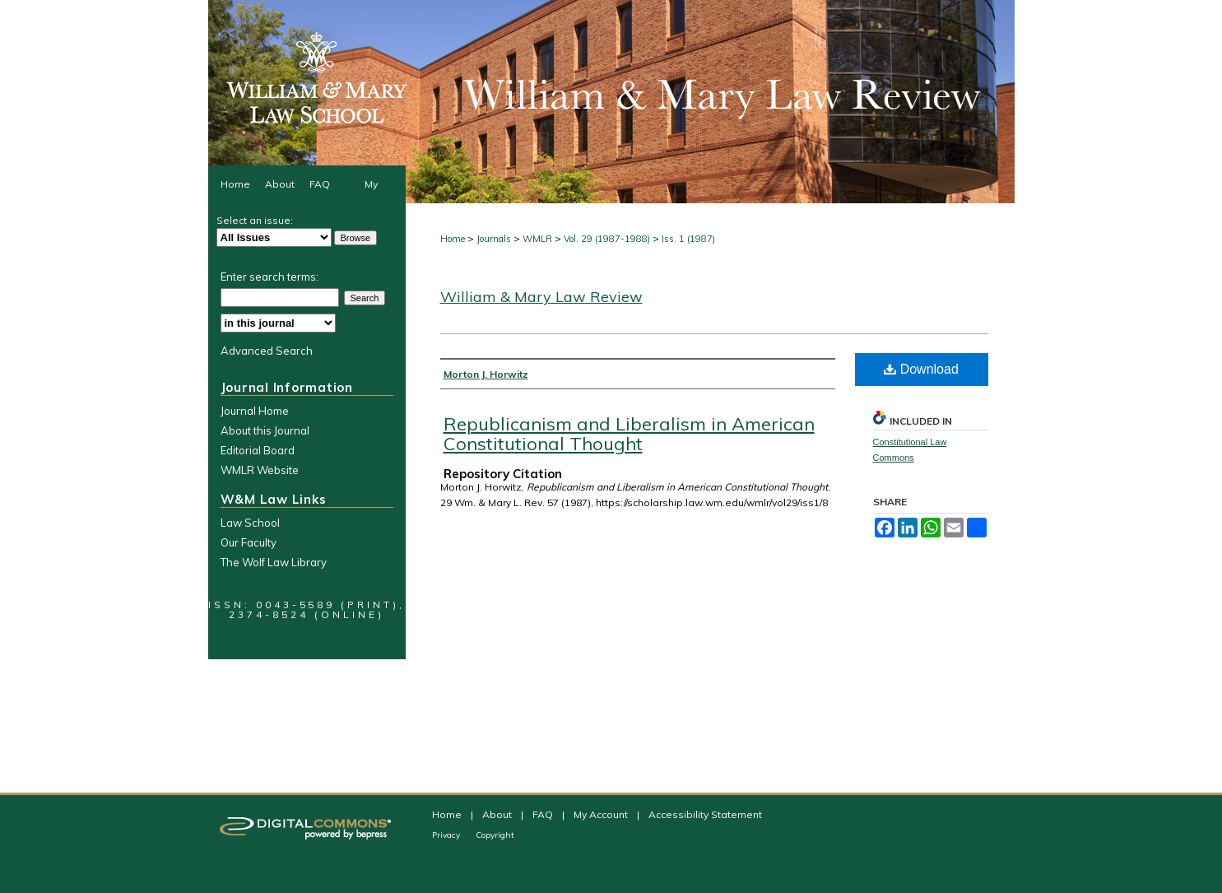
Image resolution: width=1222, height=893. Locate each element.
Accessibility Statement (705, 814)
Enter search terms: (269, 276)
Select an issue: (254, 220)
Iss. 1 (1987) (688, 238)
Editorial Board (258, 450)
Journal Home (255, 410)
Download (921, 369)
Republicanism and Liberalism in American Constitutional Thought (629, 433)
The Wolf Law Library (274, 562)
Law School (250, 522)
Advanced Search (267, 350)
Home (452, 238)
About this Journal (265, 430)
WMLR (537, 238)
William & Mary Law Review (541, 296)
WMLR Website (260, 470)
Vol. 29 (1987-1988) (607, 238)
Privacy (447, 835)
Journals (493, 238)
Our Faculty (248, 542)
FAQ (543, 814)
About (498, 814)
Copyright (495, 835)
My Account (602, 814)
